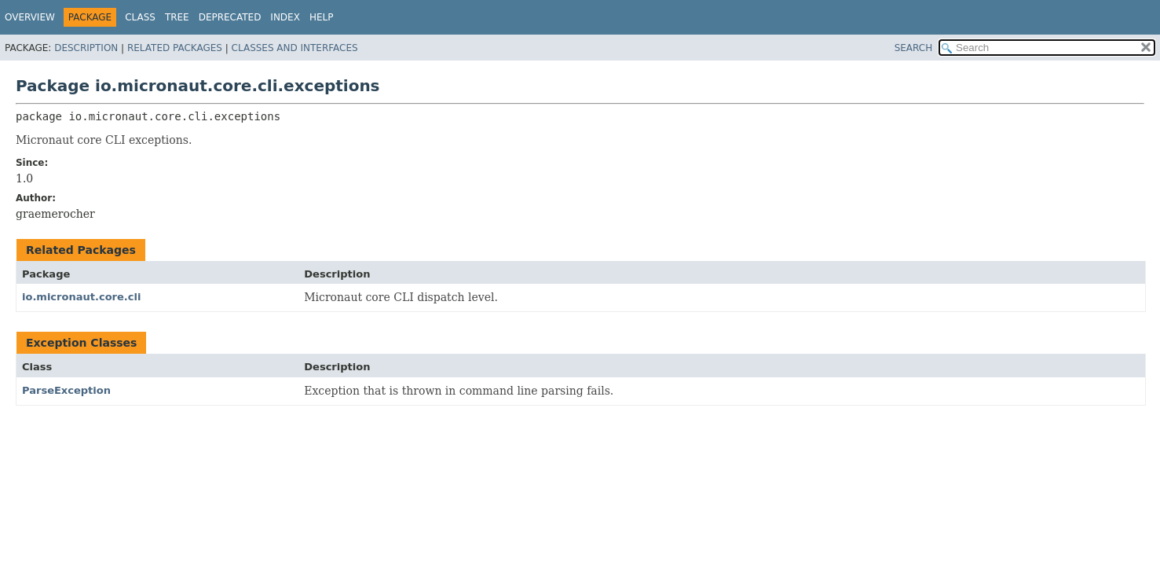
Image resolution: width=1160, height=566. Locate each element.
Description (86, 47)
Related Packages (174, 47)
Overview (30, 17)
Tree (177, 17)
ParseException (66, 390)
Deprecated (230, 17)
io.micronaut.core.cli (81, 297)
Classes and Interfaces (295, 47)
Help (321, 17)
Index (285, 17)
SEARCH (914, 47)
